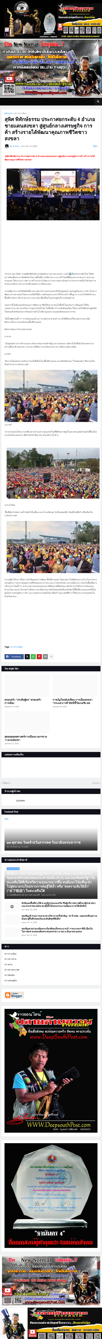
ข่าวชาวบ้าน (10, 959)
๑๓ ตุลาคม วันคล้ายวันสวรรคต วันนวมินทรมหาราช (43, 842)
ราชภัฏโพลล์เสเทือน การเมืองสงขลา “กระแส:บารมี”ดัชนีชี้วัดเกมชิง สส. (73, 701)
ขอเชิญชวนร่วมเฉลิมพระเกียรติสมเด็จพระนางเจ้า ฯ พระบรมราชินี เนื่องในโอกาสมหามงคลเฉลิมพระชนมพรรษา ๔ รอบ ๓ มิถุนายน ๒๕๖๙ (57, 930)
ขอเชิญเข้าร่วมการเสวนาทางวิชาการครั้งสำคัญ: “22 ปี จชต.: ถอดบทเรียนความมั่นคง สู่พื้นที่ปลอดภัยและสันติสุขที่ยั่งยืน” (59, 917)
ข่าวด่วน (8, 964)
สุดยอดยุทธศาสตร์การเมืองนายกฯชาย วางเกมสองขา (26, 738)
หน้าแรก (8, 113)
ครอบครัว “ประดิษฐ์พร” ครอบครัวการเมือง (23, 701)
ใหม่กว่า (6, 783)
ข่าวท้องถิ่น (10, 975)
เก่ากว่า (95, 783)
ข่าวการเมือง (20, 113)
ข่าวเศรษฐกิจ (11, 980)
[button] (98, 101)
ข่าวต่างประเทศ (12, 969)
